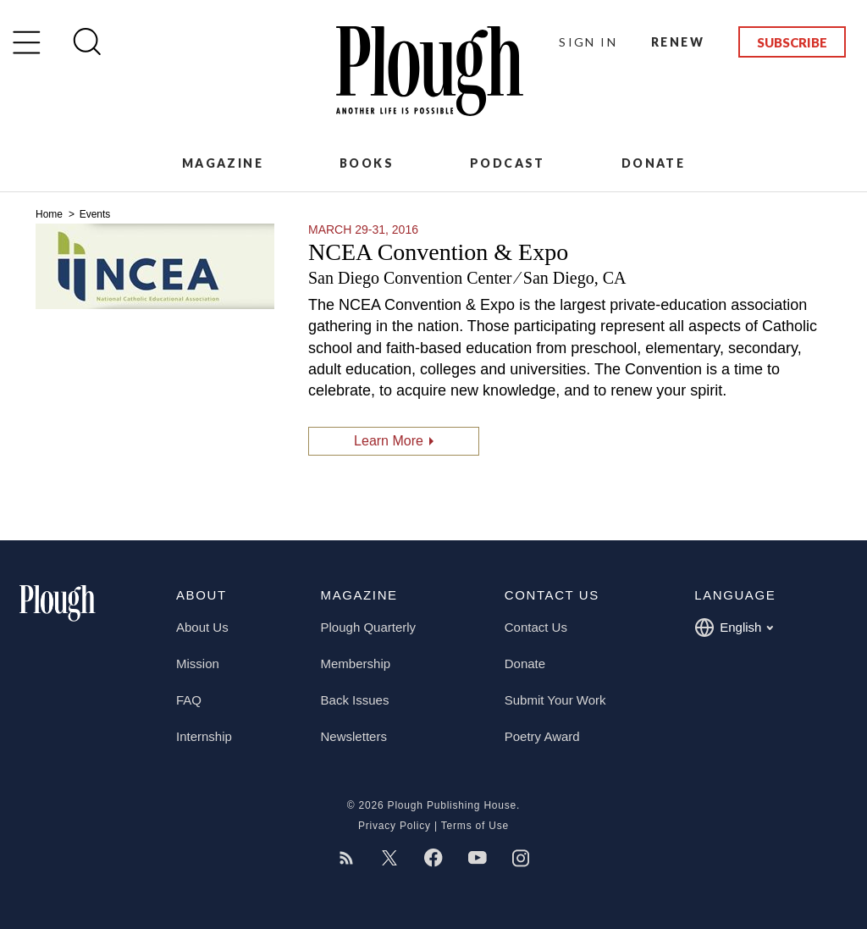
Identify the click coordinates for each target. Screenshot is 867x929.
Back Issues (355, 700)
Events (95, 214)
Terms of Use (475, 826)
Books (367, 163)
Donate (653, 163)
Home (50, 214)
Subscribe (792, 42)
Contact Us (536, 627)
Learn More (388, 441)
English (733, 627)
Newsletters (354, 736)
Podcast (507, 163)
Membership (356, 663)
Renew (677, 42)
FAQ (189, 700)
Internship (204, 736)
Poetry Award (542, 736)
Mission (197, 663)
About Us (202, 627)
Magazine (222, 163)
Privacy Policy (394, 826)
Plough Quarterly (369, 627)
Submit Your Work (555, 700)
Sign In (588, 42)
